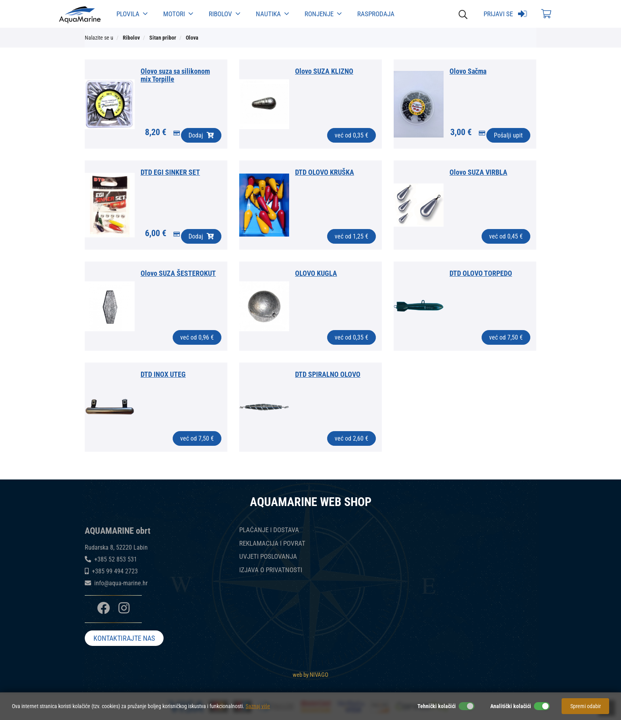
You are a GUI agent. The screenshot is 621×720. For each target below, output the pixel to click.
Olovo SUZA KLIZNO (324, 71)
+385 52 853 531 (115, 559)
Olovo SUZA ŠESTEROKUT (178, 273)
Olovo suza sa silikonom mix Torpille (175, 75)
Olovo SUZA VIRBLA (478, 172)
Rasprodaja (375, 14)
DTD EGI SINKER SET (170, 172)
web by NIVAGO (310, 674)
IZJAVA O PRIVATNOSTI (270, 570)
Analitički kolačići (510, 706)
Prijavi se (505, 14)
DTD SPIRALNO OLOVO (327, 374)
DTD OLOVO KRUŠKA (324, 172)
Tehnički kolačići (436, 706)
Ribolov (224, 14)
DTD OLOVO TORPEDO (481, 273)
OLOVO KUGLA (316, 273)
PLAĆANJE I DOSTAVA (269, 530)
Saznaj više (258, 706)
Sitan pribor (162, 37)
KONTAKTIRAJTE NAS (124, 638)
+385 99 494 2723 (115, 571)
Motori (178, 14)
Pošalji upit (508, 135)
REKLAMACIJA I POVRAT (272, 543)
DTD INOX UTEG (163, 374)
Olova (192, 37)
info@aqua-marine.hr (121, 583)
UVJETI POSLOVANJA (268, 556)
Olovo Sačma (468, 71)
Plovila (131, 14)
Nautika (272, 14)
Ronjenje (323, 14)
